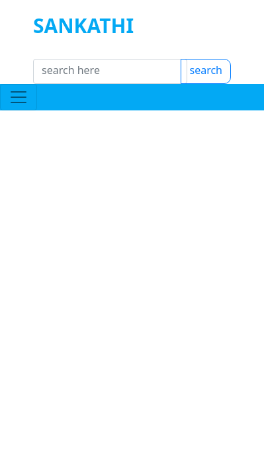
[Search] (110, 78)
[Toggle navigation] (18, 110)
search (226, 78)
